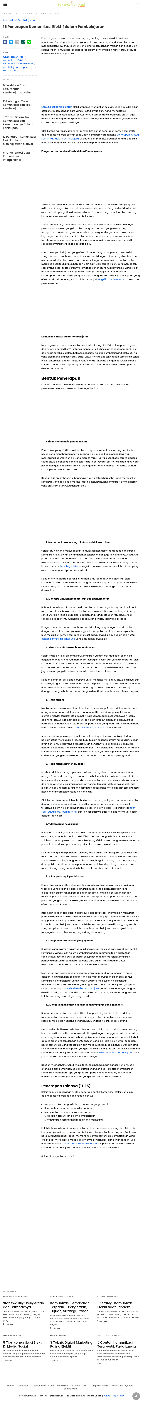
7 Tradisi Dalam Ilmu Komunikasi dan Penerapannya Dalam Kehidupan (16, 119)
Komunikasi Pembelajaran (53, 14)
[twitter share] (11, 42)
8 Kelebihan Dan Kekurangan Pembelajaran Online (19, 88)
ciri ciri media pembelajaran (83, 987)
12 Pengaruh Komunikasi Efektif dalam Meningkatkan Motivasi (20, 135)
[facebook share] (5, 42)
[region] (90, 81)
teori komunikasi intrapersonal (81, 1143)
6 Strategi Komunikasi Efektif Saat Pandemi (114, 1304)
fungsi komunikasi (13, 56)
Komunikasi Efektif (13, 60)
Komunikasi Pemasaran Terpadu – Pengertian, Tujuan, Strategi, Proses (68, 1306)
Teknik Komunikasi (12, 1334)
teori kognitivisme (70, 566)
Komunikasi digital (60, 1334)
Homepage (7, 14)
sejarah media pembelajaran (116, 1052)
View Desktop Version (114, 1394)
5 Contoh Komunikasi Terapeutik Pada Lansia (115, 1343)
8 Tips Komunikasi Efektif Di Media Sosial (23, 1343)
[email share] (17, 42)
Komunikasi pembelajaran (56, 106)
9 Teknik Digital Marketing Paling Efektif (69, 1343)
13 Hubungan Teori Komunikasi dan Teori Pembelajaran (16, 103)
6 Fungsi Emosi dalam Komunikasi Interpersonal (18, 148)
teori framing (68, 811)
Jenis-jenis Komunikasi (26, 14)
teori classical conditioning (90, 727)
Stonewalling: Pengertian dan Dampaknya (22, 1304)
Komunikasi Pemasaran (62, 1295)
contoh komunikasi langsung (57, 638)
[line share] (29, 42)
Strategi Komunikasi (107, 1295)
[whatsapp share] (23, 42)
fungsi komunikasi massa (112, 279)
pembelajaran (11, 67)
